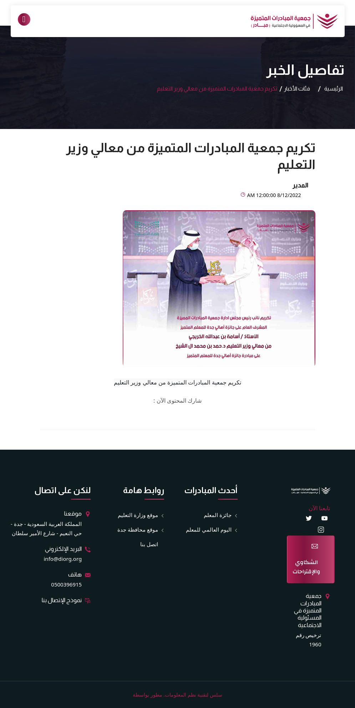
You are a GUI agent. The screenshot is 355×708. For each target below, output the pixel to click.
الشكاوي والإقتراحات (306, 567)
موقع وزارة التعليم (138, 515)
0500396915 (66, 584)
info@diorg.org (63, 558)
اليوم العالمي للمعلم (209, 529)
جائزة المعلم (218, 515)
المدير (300, 185)
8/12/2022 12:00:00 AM (270, 195)
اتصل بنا (149, 544)
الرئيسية (333, 89)
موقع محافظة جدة (137, 529)
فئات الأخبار (297, 89)
